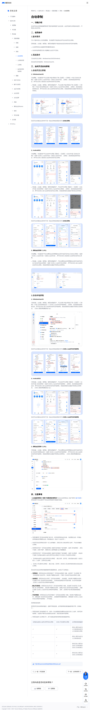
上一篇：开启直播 (39, 671)
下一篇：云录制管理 (73, 671)
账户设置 (78, 498)
